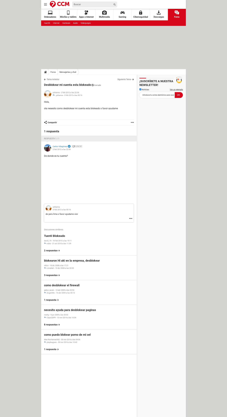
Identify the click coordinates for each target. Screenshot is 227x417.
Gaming (122, 14)
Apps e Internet (86, 14)
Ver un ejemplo (176, 89)
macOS (47, 23)
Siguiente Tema (124, 79)
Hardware (66, 23)
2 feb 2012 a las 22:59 (62, 149)
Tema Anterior (53, 79)
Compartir (52, 122)
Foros (177, 14)
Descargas (159, 14)
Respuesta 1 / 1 (51, 138)
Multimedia (104, 14)
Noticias (144, 89)
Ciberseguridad (140, 14)
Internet (56, 23)
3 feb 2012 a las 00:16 (73, 95)
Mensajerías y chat (68, 72)
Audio (75, 23)
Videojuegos (86, 23)
